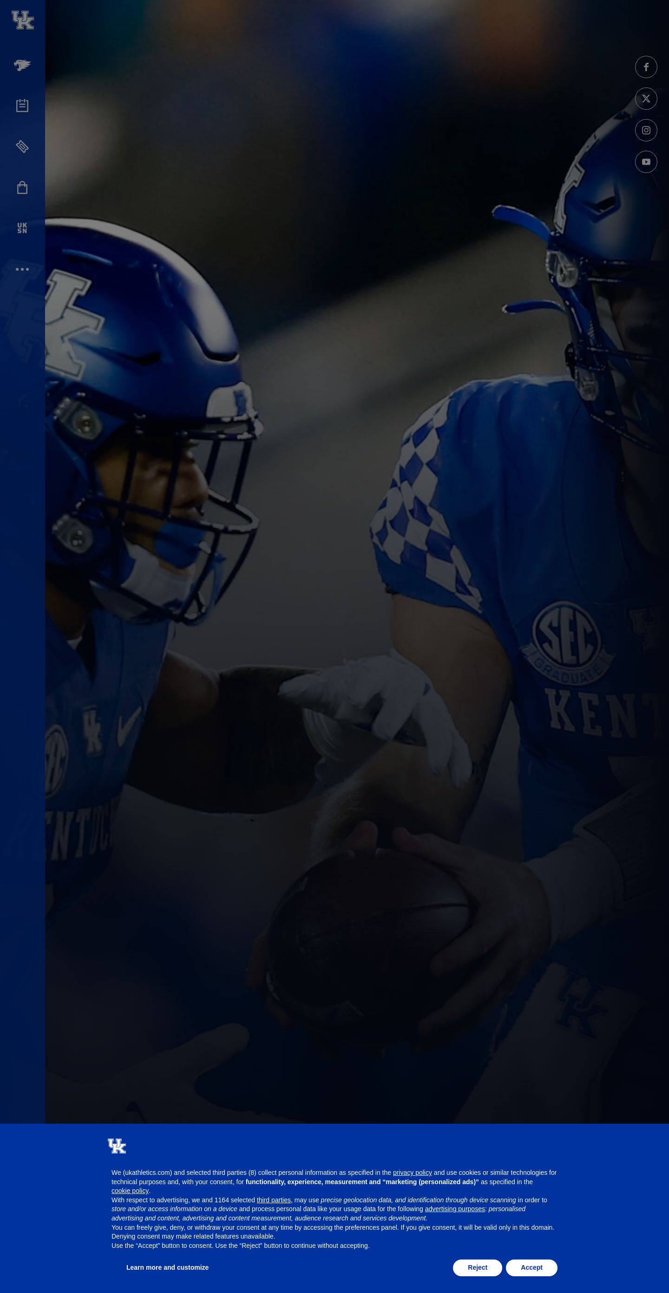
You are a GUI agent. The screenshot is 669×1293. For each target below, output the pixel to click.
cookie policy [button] (130, 1190)
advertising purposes (455, 1209)
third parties (274, 1200)
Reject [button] (477, 1267)
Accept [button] (532, 1267)
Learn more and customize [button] (167, 1267)
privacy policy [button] (412, 1172)
